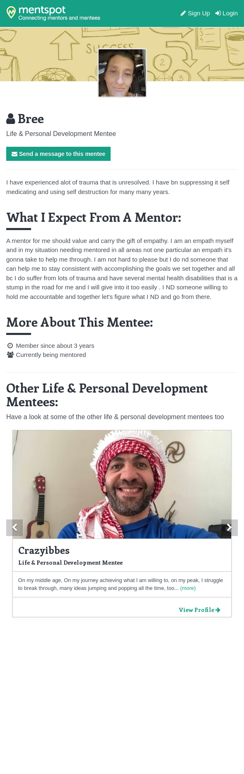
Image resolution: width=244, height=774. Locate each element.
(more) (187, 588)
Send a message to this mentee (58, 153)
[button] (14, 527)
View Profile (199, 610)
